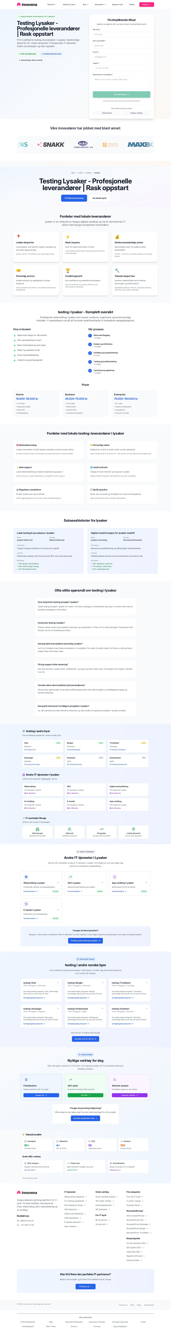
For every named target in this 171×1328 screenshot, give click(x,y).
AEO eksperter (72, 1209)
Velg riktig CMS (135, 1252)
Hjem (73, 173)
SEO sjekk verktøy (105, 1201)
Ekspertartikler (134, 1260)
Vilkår (132, 1305)
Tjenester (51, 4)
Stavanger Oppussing (120, 1322)
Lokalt (80, 173)
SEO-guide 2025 (135, 1247)
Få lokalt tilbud (121, 94)
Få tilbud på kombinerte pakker (85, 940)
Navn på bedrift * (99, 41)
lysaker (88, 173)
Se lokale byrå (99, 198)
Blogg (139, 1305)
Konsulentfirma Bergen (137, 1228)
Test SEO (85, 1095)
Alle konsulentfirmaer (137, 1216)
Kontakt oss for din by (85, 1039)
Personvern (123, 1305)
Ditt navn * (97, 29)
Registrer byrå (117, 4)
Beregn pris (41, 1095)
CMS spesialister (72, 1218)
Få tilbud (146, 4)
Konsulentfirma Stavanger (139, 1224)
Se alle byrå (102, 1224)
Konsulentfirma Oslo (136, 1220)
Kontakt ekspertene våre (85, 1118)
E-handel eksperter (73, 1222)
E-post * (96, 52)
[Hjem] (27, 4)
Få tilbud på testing (74, 198)
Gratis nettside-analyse (107, 1197)
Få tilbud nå (85, 1286)
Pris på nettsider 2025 (137, 1243)
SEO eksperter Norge (74, 1205)
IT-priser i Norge (135, 1201)
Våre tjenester (149, 1305)
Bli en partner (103, 1220)
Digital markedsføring (75, 1214)
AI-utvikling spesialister (75, 1201)
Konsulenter (100, 4)
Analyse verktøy (136, 113)
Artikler (131, 4)
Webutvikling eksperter (75, 1197)
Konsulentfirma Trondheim (139, 1233)
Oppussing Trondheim (97, 1322)
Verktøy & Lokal (70, 4)
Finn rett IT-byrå (135, 1197)
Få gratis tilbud (134, 1205)
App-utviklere (71, 1226)
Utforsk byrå (107, 113)
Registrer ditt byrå (136, 1256)
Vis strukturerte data (29, 1178)
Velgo (51, 1322)
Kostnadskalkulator (105, 1205)
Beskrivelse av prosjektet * (103, 74)
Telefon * (96, 63)
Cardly (143, 1322)
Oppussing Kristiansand (74, 1322)
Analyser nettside (130, 1095)
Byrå (86, 4)
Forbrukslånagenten (27, 1322)
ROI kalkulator (103, 1209)
